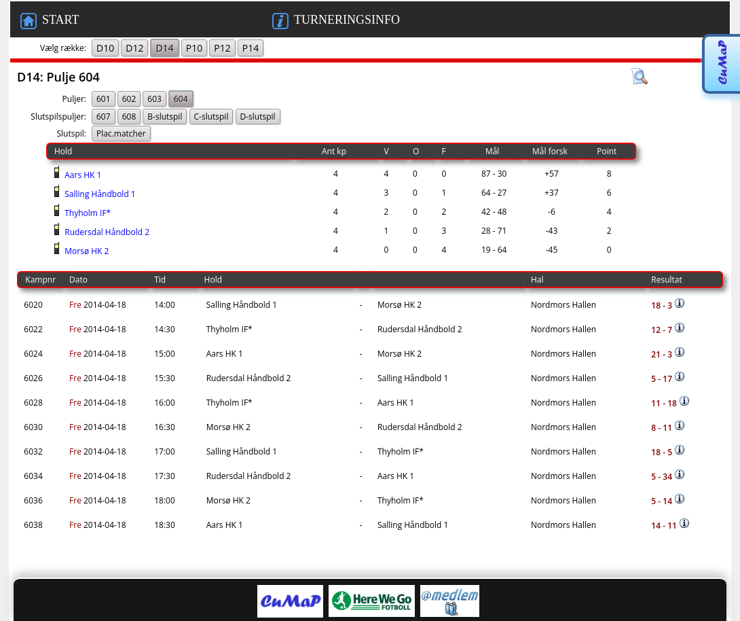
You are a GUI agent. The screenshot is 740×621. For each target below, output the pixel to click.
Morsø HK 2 (85, 251)
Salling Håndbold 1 (99, 194)
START (49, 21)
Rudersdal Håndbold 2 (105, 232)
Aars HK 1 (81, 175)
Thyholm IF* (86, 213)
